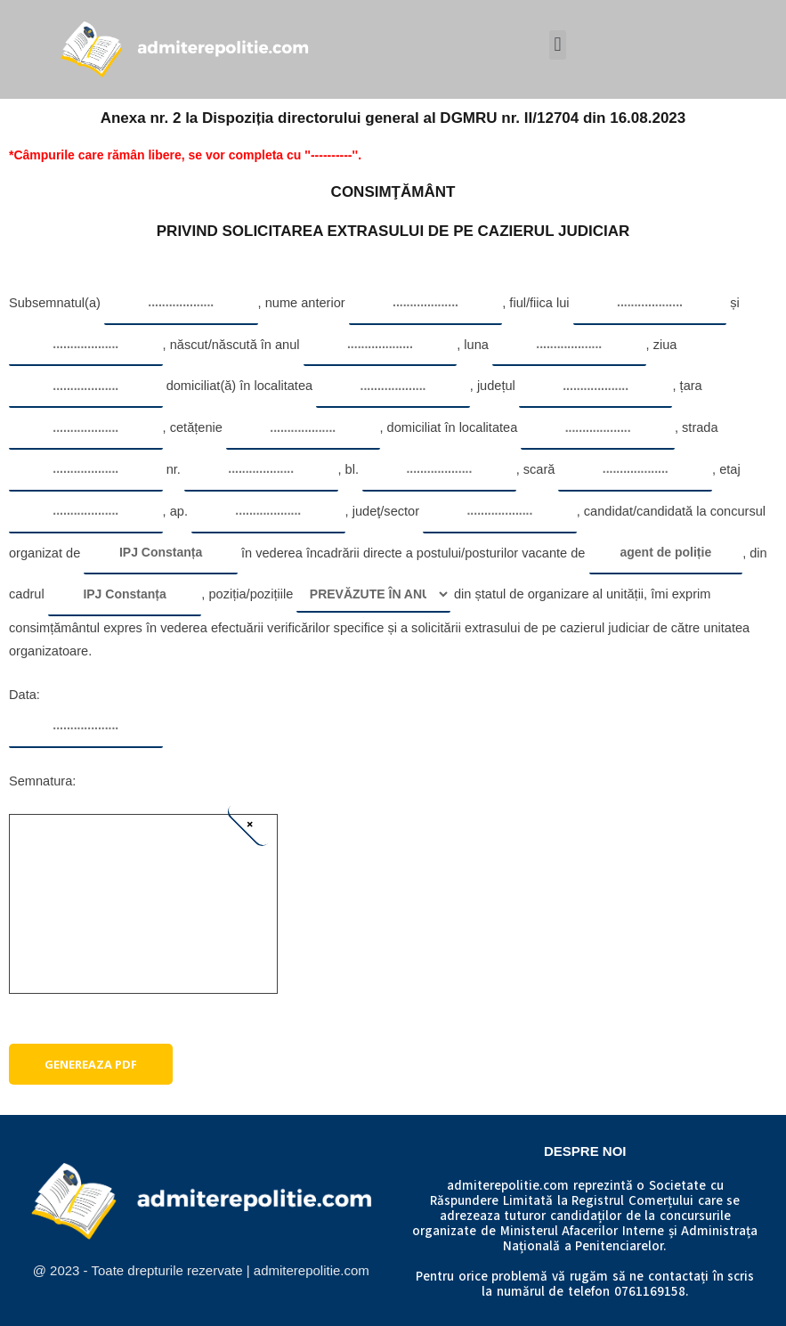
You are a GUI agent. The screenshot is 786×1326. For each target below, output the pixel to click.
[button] (557, 45)
